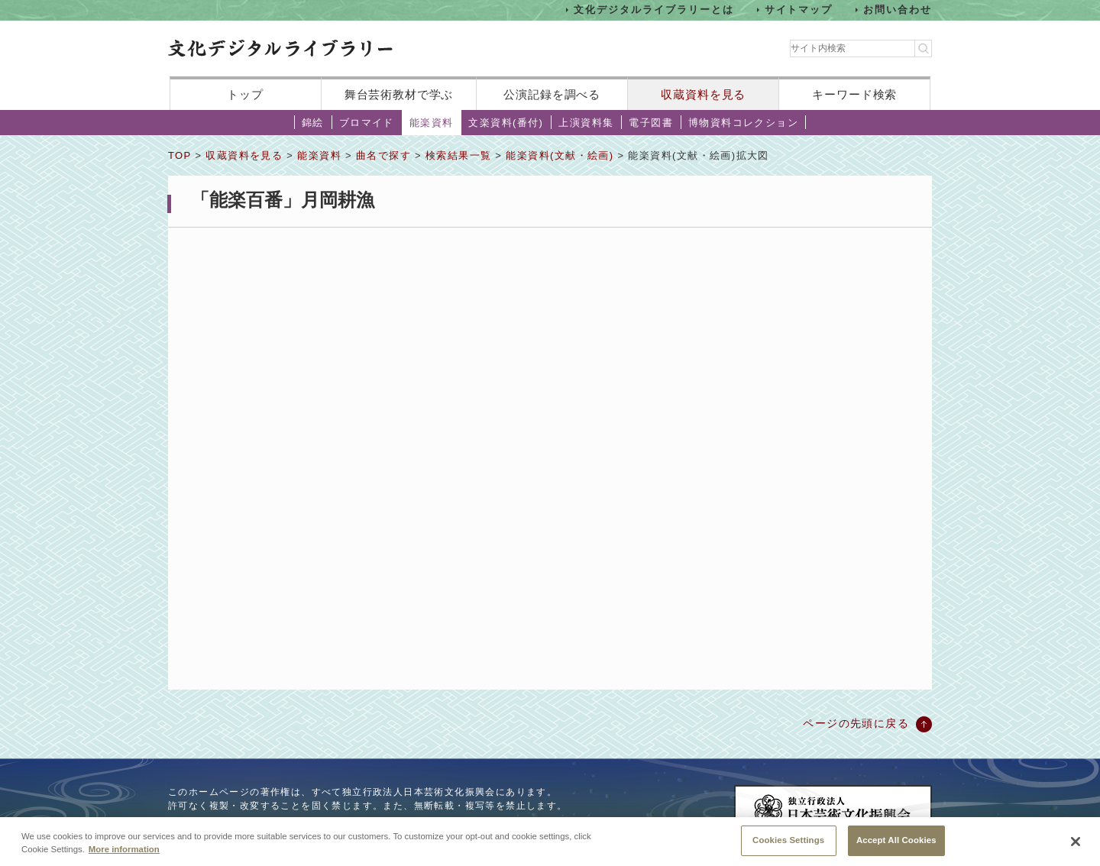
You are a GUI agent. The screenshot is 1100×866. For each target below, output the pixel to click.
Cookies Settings (788, 843)
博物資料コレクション (743, 122)
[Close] (1075, 845)
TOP (179, 155)
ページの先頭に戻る (856, 723)
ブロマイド (366, 122)
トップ (245, 94)
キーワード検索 (854, 94)
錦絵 (313, 122)
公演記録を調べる (551, 94)
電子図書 (651, 122)
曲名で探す (383, 155)
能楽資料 (431, 122)
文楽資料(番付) (505, 122)
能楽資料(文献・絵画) (559, 155)
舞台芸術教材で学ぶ (399, 94)
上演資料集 (585, 122)
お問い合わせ (897, 9)
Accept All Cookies (896, 843)
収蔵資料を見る (703, 94)
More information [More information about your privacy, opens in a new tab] (124, 853)
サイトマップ (799, 9)
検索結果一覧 (458, 155)
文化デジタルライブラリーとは (653, 9)
